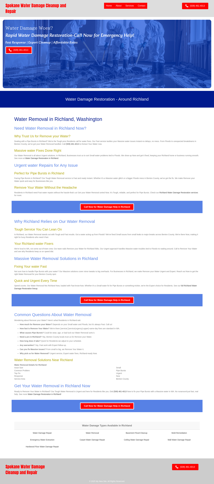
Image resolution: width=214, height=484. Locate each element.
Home (109, 6)
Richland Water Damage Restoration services (178, 192)
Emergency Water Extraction (42, 440)
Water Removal (92, 433)
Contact (141, 6)
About (119, 6)
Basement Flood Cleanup (136, 433)
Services (129, 6)
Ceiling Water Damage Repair (136, 440)
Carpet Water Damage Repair (92, 440)
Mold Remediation (179, 433)
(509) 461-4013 (72, 144)
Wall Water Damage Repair (179, 440)
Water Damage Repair (42, 433)
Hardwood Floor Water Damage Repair (42, 447)
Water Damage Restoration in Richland (41, 158)
